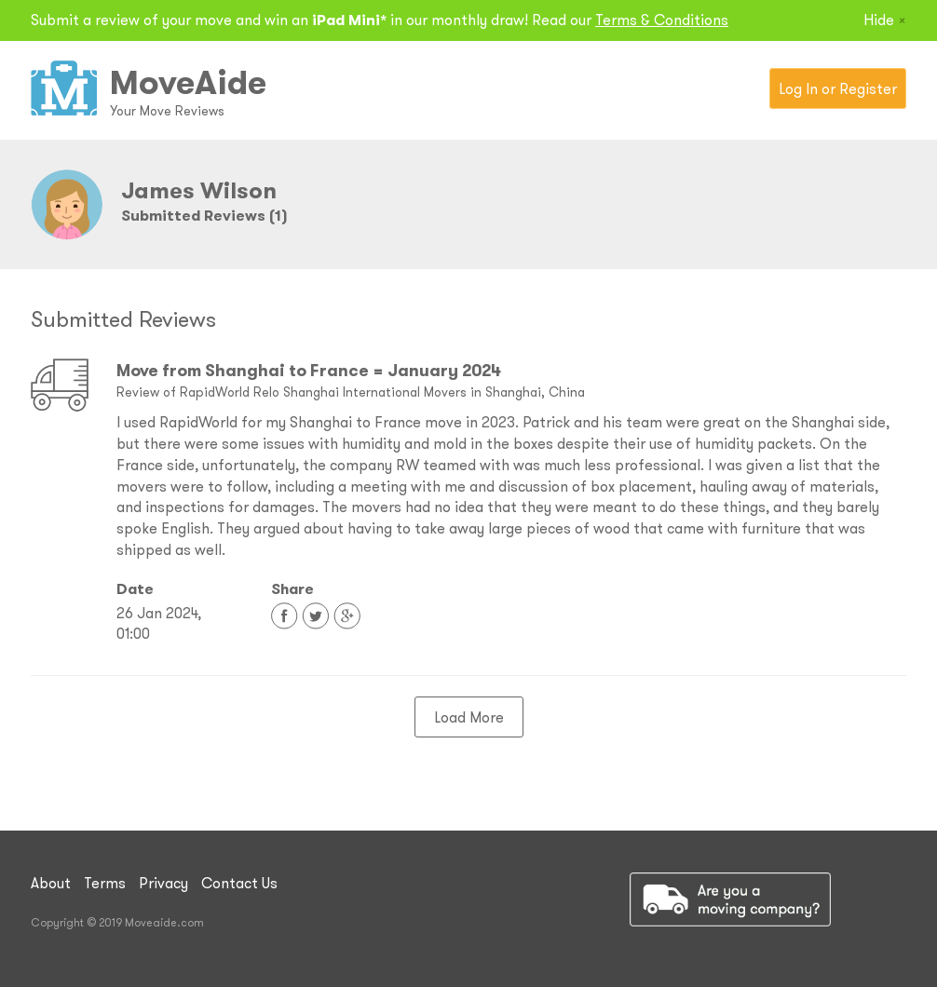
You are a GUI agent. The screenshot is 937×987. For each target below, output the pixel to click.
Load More (469, 717)
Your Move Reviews (167, 110)
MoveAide (188, 82)
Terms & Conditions (661, 19)
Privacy (163, 882)
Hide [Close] (884, 19)
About (51, 882)
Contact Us (239, 882)
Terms (105, 882)
